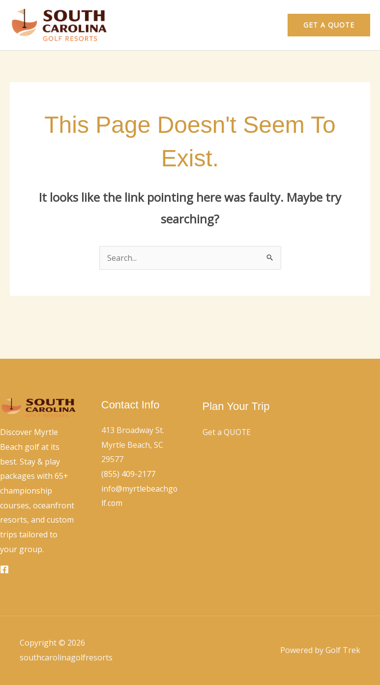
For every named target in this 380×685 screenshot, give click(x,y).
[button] (329, 25)
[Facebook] (4, 569)
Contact (255, 25)
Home (215, 25)
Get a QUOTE (227, 432)
